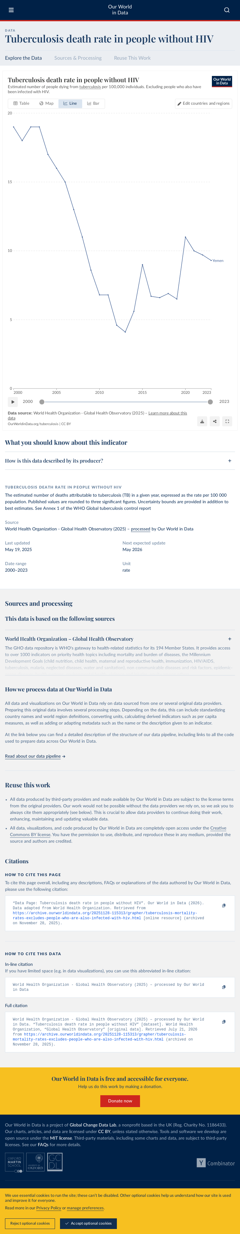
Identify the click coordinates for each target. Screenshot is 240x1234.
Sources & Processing (78, 58)
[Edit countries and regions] (203, 104)
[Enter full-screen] (227, 421)
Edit (206, 104)
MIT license (61, 1142)
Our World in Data (120, 9)
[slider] (42, 402)
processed (140, 529)
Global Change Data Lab (93, 1129)
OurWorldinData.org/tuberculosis (33, 424)
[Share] (215, 421)
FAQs (43, 1149)
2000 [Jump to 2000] (28, 402)
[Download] (202, 421)
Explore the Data (23, 58)
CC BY (66, 424)
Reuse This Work (132, 58)
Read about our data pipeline (35, 756)
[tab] (21, 103)
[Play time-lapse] (13, 402)
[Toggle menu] (11, 10)
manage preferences (85, 1208)
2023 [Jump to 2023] (224, 402)
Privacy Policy (48, 1208)
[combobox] (226, 10)
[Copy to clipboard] (217, 906)
